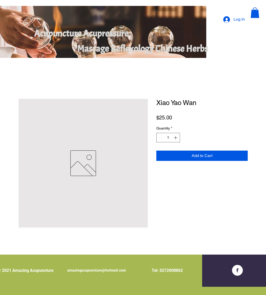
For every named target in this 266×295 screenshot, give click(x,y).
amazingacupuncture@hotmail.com (96, 270)
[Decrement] (160, 137)
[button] (255, 12)
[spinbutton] (168, 137)
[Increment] (176, 137)
